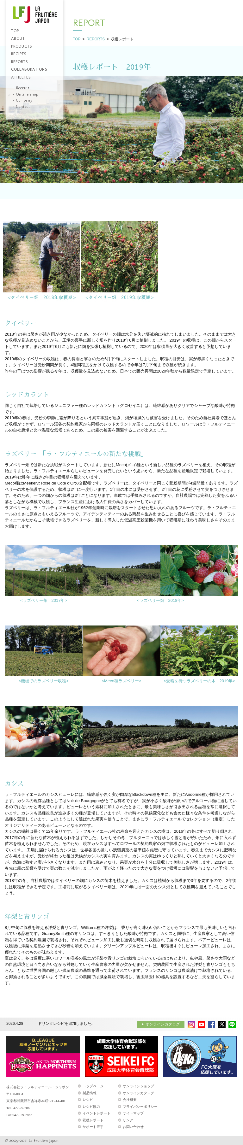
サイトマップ (133, 1113)
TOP (76, 39)
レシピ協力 (91, 1106)
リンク (128, 1120)
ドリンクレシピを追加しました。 (66, 1023)
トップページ (93, 1086)
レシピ (88, 1099)
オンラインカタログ (163, 1024)
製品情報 (90, 1093)
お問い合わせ (133, 1127)
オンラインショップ (138, 1086)
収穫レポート (93, 1120)
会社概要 (130, 1099)
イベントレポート (96, 1113)
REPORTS (95, 39)
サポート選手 (93, 1127)
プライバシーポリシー (140, 1106)
